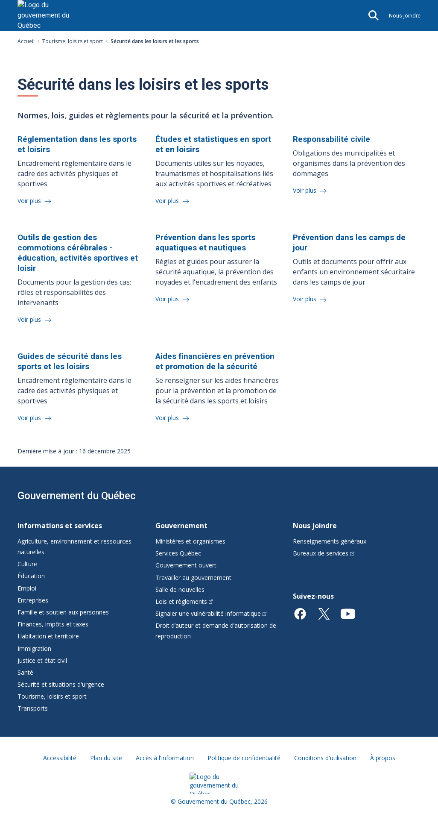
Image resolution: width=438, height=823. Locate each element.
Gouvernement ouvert (185, 565)
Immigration (34, 648)
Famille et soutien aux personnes (63, 612)
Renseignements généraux (329, 541)
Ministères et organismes (190, 541)
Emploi (27, 588)
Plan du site (106, 758)
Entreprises (33, 600)
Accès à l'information (165, 758)
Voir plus (30, 201)
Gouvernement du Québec (77, 496)
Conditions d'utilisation (325, 758)
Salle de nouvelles (179, 589)
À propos (382, 758)
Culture (27, 564)
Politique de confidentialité (243, 758)
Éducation (31, 576)
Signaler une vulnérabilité (211, 613)
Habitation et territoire (48, 636)
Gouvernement (181, 525)
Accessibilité (59, 758)
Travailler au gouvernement (193, 577)
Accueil (26, 41)
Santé (25, 672)
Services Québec (178, 553)
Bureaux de (323, 553)
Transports (33, 708)
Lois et (184, 601)
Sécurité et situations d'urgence (61, 684)
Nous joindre (404, 15)
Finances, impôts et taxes (53, 624)
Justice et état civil (42, 660)
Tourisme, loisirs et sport (72, 41)
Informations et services (60, 525)
